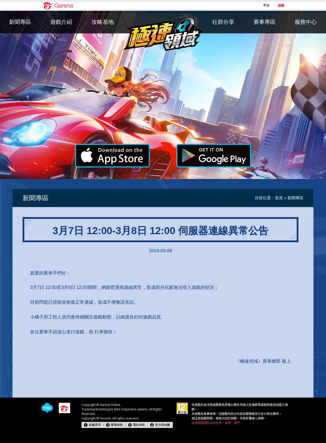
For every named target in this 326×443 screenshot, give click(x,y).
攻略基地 (103, 22)
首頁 (279, 198)
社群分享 (223, 22)
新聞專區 (20, 22)
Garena (58, 5)
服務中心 (306, 22)
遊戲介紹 (61, 22)
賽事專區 (265, 22)
